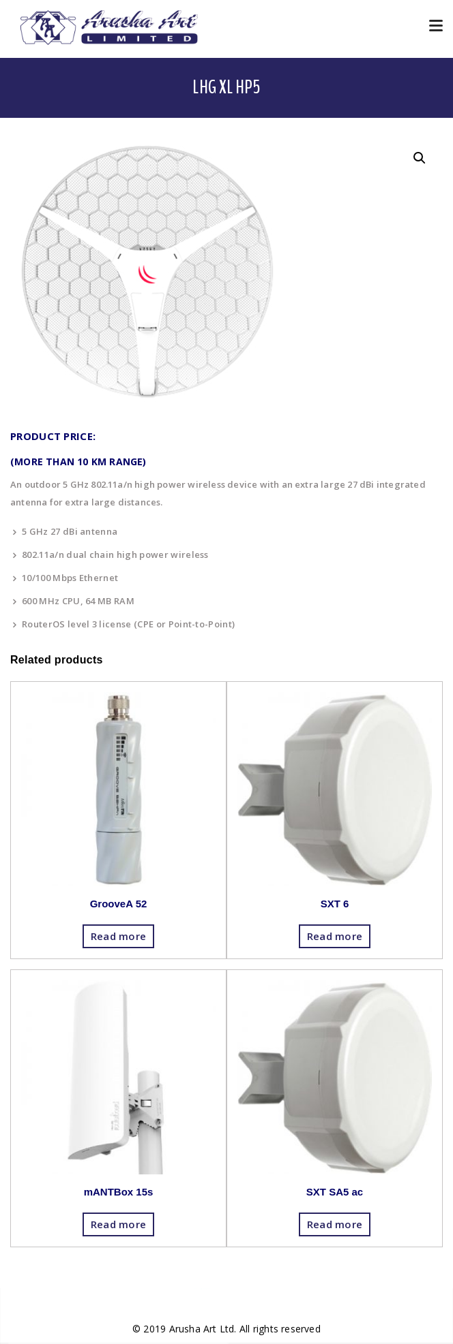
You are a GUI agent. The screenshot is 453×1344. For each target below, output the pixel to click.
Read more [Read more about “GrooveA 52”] (119, 936)
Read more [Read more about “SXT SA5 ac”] (335, 1224)
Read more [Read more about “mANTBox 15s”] (119, 1224)
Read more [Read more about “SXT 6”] (335, 936)
